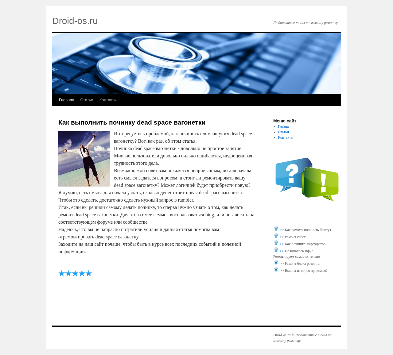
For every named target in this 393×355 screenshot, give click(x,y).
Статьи (86, 100)
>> (282, 230)
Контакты (108, 100)
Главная (66, 100)
